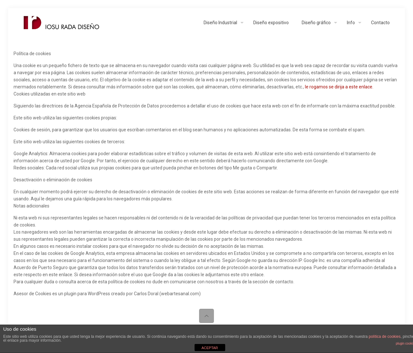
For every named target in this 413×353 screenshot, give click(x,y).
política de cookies (385, 336)
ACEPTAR (209, 348)
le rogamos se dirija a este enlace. (339, 86)
